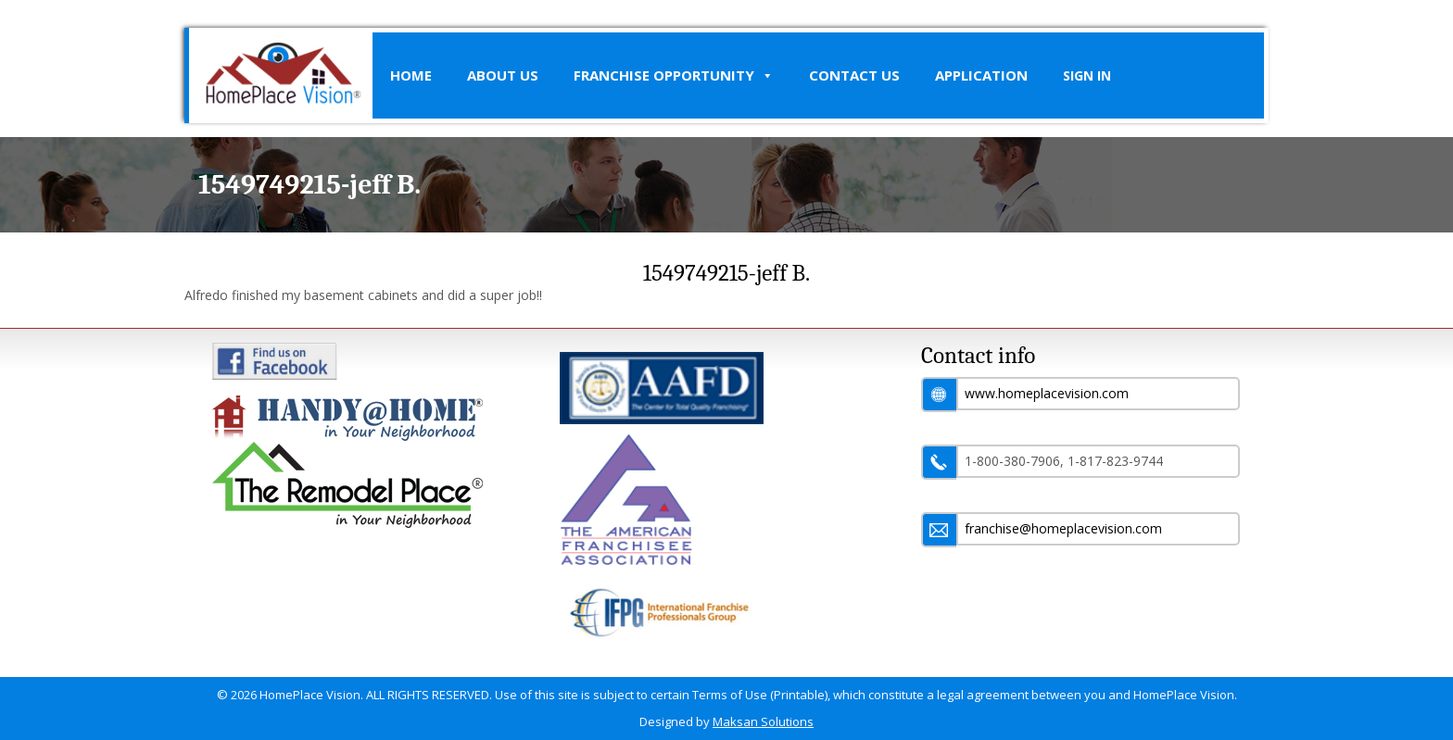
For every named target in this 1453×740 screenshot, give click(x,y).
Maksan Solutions (763, 721)
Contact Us (854, 75)
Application (981, 75)
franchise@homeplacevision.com (1063, 528)
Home (411, 75)
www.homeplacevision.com (1047, 393)
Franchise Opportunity (674, 75)
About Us (502, 75)
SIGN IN (1087, 75)
